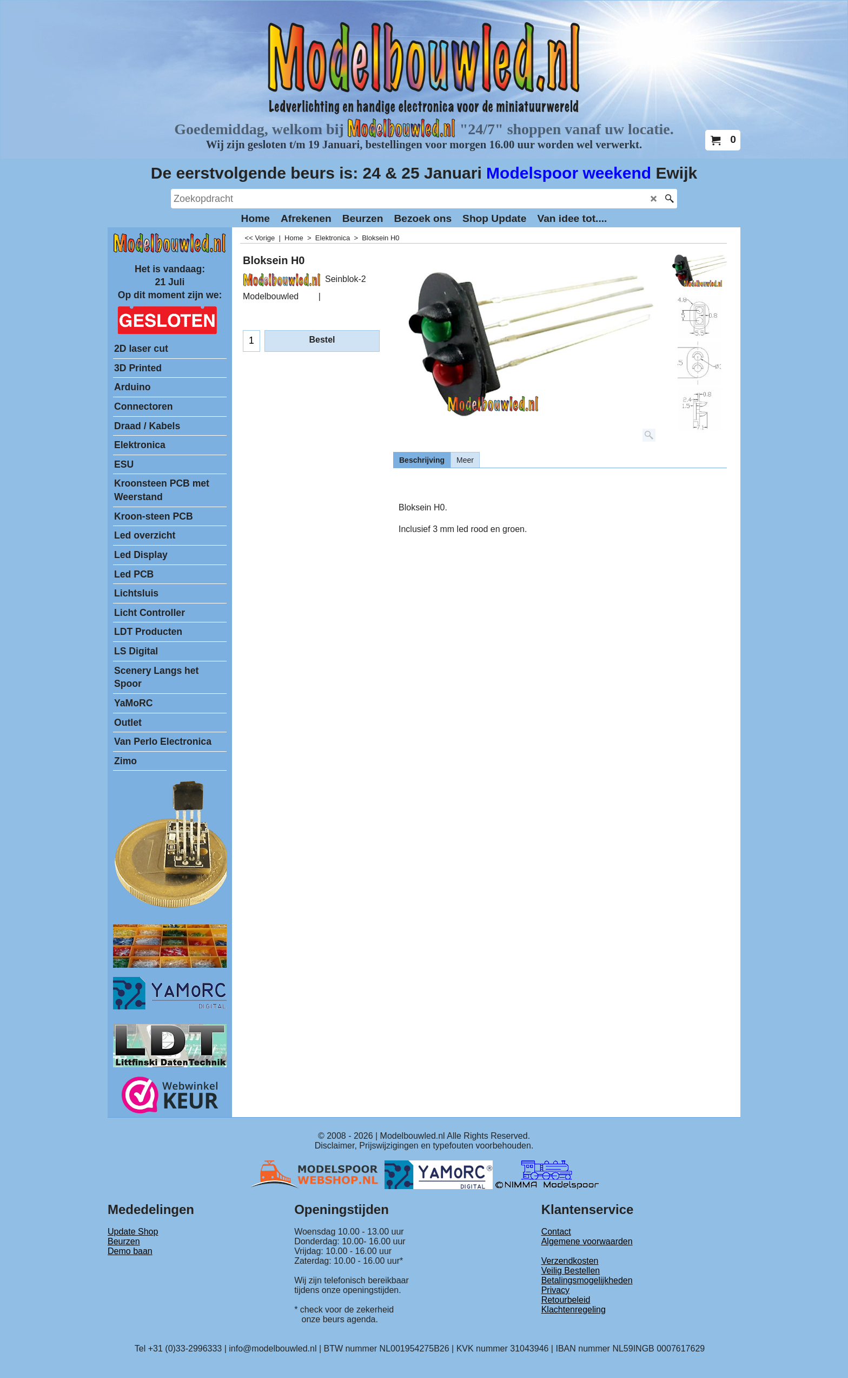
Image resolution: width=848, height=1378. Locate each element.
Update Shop (133, 1231)
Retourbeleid (566, 1299)
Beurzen (124, 1241)
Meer (465, 460)
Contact (556, 1231)
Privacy (555, 1290)
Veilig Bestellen (570, 1270)
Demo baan (130, 1251)
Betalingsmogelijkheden (587, 1280)
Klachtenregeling (573, 1309)
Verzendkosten (570, 1260)
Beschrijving (422, 460)
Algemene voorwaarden (587, 1241)
